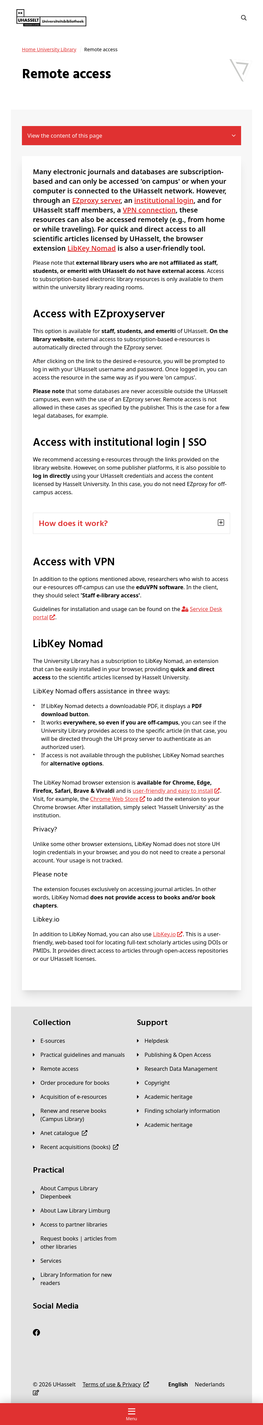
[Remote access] (55, 1069)
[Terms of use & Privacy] (116, 1384)
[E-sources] (49, 1041)
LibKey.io (164, 934)
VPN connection (149, 210)
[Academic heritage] (164, 1097)
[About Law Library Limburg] (71, 1210)
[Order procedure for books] (71, 1083)
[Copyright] (153, 1083)
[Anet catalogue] (60, 1133)
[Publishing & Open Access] (174, 1055)
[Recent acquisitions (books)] (75, 1147)
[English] (178, 1384)
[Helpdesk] (152, 1041)
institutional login (163, 200)
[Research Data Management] (177, 1069)
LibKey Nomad (91, 248)
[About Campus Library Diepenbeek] (79, 1192)
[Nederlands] (210, 1384)
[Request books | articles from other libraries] (79, 1242)
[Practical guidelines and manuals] (79, 1055)
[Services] (47, 1261)
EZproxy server (96, 200)
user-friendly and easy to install (173, 790)
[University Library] (49, 49)
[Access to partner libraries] (70, 1224)
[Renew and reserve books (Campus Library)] (79, 1115)
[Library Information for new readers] (79, 1279)
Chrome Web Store (114, 799)
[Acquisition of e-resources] (70, 1097)
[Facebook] (36, 1332)
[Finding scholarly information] (178, 1111)
